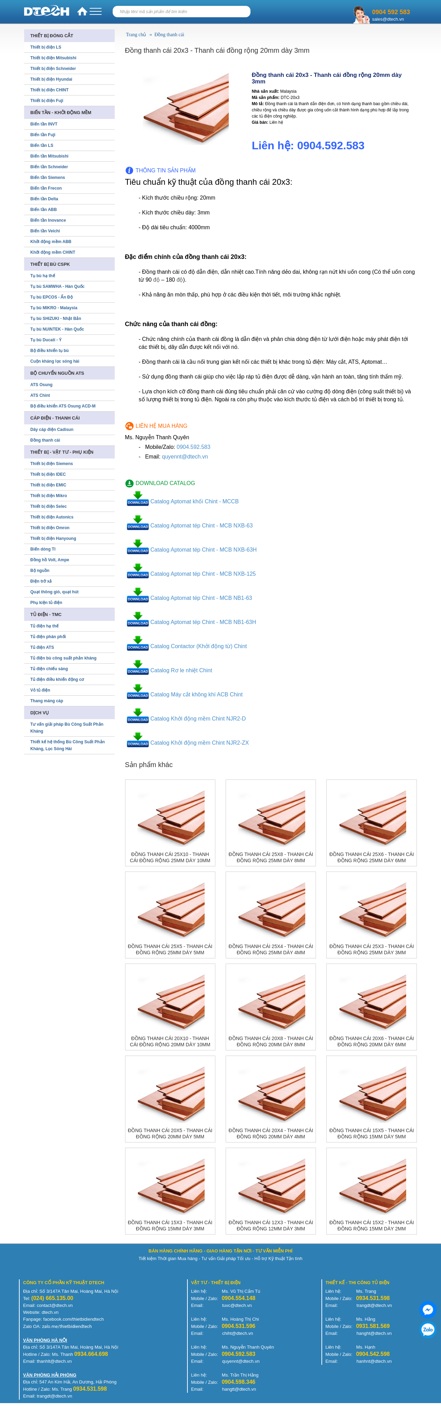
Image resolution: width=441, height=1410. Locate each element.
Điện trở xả (41, 581)
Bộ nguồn (39, 570)
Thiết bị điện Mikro (48, 495)
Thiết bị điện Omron (50, 527)
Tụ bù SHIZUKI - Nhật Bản (55, 318)
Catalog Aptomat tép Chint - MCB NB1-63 (201, 598)
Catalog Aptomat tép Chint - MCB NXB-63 (202, 525)
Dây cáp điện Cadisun (51, 429)
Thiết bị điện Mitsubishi (53, 58)
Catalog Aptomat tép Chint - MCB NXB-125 (203, 574)
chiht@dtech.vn (237, 1333)
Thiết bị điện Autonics (51, 517)
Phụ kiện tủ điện (46, 602)
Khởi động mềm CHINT (52, 252)
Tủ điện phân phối (48, 636)
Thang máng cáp (46, 700)
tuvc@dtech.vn (237, 1305)
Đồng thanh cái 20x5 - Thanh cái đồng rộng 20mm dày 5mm (170, 1133)
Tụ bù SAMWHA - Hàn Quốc (57, 286)
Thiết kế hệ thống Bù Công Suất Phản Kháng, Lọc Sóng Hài (67, 745)
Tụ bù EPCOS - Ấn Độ (51, 297)
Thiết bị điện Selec (48, 506)
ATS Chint (40, 395)
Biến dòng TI (42, 549)
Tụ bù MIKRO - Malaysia (53, 307)
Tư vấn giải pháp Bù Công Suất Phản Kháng (66, 728)
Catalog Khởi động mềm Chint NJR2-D (198, 719)
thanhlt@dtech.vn (54, 1361)
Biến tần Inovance (48, 220)
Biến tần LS (41, 145)
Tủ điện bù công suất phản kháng (63, 658)
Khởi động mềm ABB (50, 241)
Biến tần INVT (44, 124)
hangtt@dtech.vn (239, 1389)
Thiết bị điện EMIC (48, 485)
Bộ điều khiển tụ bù (49, 350)
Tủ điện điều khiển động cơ (57, 679)
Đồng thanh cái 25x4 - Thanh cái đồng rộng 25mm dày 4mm (271, 949)
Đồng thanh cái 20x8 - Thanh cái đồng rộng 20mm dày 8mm (271, 1041)
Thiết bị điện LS (45, 47)
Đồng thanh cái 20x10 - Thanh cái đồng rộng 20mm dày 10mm (170, 1041)
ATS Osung (41, 384)
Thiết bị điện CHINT (49, 90)
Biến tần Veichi (45, 231)
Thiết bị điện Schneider (53, 68)
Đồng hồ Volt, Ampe (49, 559)
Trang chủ (136, 34)
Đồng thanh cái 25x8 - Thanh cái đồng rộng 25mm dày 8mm (271, 857)
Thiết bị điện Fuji (46, 100)
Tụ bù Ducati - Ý (46, 340)
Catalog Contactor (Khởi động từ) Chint (199, 646)
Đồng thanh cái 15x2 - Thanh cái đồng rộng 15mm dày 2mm (371, 1225)
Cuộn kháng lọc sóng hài (54, 361)
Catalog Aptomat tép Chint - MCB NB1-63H (203, 622)
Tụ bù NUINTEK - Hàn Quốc (57, 329)
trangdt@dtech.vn (374, 1305)
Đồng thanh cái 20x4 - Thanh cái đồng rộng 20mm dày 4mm (271, 1133)
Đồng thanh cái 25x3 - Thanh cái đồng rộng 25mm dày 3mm (371, 949)
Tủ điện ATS (42, 647)
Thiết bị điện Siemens (51, 463)
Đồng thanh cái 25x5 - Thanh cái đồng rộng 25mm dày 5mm (170, 949)
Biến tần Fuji (42, 134)
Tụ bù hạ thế (42, 275)
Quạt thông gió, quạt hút (54, 592)
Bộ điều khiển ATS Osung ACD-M (62, 406)
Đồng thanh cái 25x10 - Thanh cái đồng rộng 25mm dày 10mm (170, 857)
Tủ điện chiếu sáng (49, 668)
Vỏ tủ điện (40, 690)
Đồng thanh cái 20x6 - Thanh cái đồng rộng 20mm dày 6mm (371, 1041)
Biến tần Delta (44, 199)
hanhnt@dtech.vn (374, 1361)
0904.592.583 (194, 447)
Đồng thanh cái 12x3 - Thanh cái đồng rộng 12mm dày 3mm (271, 1225)
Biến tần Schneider (49, 166)
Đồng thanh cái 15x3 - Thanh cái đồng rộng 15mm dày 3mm (170, 1225)
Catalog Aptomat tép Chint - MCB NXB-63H (204, 550)
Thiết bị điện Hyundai (51, 79)
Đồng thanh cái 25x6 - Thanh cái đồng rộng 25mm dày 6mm (371, 857)
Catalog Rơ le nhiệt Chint (181, 670)
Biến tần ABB (43, 209)
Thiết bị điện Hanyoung (53, 538)
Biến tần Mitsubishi (49, 156)
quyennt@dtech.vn (185, 457)
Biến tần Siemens (47, 177)
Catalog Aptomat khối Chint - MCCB (195, 501)
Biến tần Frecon (46, 188)
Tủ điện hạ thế (44, 626)
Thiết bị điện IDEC (48, 474)
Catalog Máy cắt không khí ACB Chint (197, 694)
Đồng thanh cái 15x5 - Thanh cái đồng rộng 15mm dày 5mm (371, 1133)
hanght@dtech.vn (374, 1333)
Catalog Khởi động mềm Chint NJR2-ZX (200, 743)
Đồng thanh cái (169, 34)
